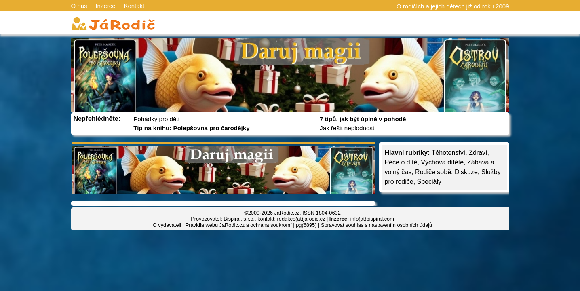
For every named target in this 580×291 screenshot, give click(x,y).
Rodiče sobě (433, 172)
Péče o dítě (401, 162)
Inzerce (105, 5)
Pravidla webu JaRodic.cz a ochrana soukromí (239, 225)
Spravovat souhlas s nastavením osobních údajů (376, 225)
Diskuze (466, 172)
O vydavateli (167, 225)
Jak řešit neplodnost (347, 127)
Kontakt (134, 5)
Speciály (429, 181)
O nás (79, 5)
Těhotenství (449, 152)
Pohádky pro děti (156, 119)
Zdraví (478, 152)
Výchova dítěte (442, 162)
